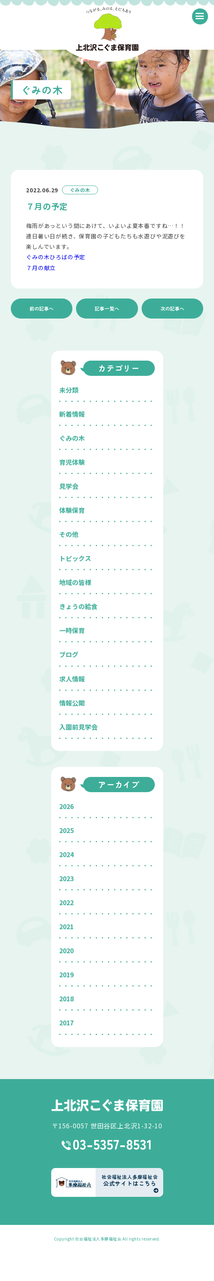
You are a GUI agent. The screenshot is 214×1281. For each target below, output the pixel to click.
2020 (66, 950)
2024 (66, 854)
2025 (66, 830)
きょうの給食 (78, 606)
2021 (66, 926)
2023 (66, 878)
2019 (66, 974)
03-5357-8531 (107, 1145)
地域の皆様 (75, 582)
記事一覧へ (107, 308)
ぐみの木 (72, 438)
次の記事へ (172, 308)
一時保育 (72, 630)
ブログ (68, 654)
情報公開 (72, 703)
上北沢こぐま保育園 (107, 1105)
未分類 (68, 390)
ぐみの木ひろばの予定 (55, 257)
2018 (66, 998)
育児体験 (72, 462)
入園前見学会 (78, 727)
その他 (68, 534)
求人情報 (72, 679)
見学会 (68, 486)
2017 (66, 1022)
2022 (66, 902)
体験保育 (72, 510)
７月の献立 (41, 268)
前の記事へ (42, 308)
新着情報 (72, 414)
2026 (66, 806)
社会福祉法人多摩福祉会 (98, 1239)
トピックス (75, 558)
